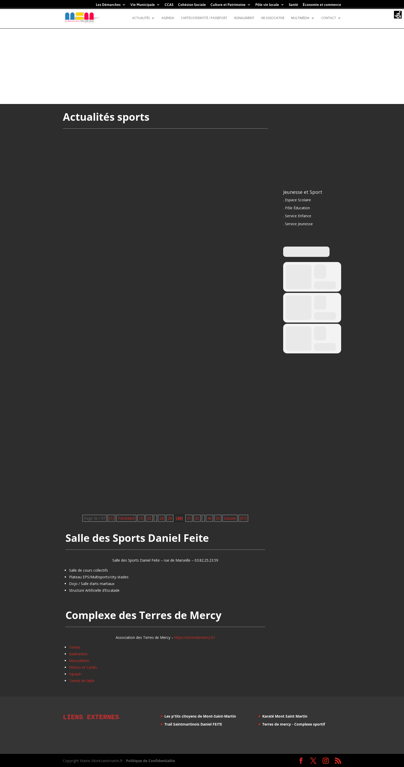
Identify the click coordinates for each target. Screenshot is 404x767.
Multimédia (300, 18)
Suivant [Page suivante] (230, 518)
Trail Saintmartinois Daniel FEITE (193, 724)
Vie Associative (272, 18)
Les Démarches (108, 5)
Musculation (79, 660)
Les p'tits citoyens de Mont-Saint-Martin (200, 716)
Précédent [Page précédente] (126, 518)
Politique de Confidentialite (150, 759)
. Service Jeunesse (298, 223)
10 (141, 518)
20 (149, 518)
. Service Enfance (297, 215)
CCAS (169, 5)
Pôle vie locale (267, 5)
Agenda (168, 18)
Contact (328, 18)
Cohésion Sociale (192, 5)
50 (218, 518)
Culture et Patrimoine (228, 5)
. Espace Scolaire (297, 199)
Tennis (74, 647)
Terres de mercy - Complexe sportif (293, 724)
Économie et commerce (322, 5)
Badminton (78, 653)
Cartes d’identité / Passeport (204, 18)
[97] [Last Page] (243, 518)
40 (209, 518)
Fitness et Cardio (83, 667)
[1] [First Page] (111, 518)
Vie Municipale (142, 5)
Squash (75, 674)
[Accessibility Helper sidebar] (398, 15)
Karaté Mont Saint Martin (284, 716)
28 (161, 518)
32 (197, 518)
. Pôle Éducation (296, 207)
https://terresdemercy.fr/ (194, 637)
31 (189, 518)
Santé (293, 5)
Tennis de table (82, 680)
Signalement (244, 18)
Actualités (141, 18)
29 (170, 518)
